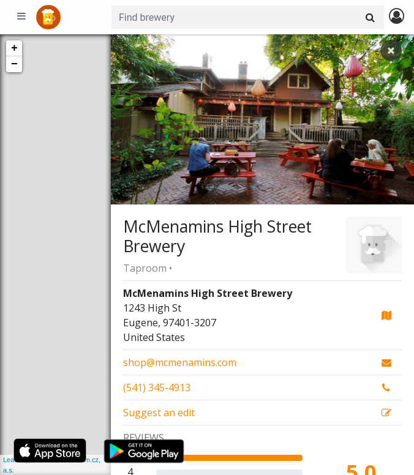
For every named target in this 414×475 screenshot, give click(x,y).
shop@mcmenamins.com (179, 362)
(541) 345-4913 (156, 387)
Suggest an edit (159, 412)
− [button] (14, 64)
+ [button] (14, 48)
